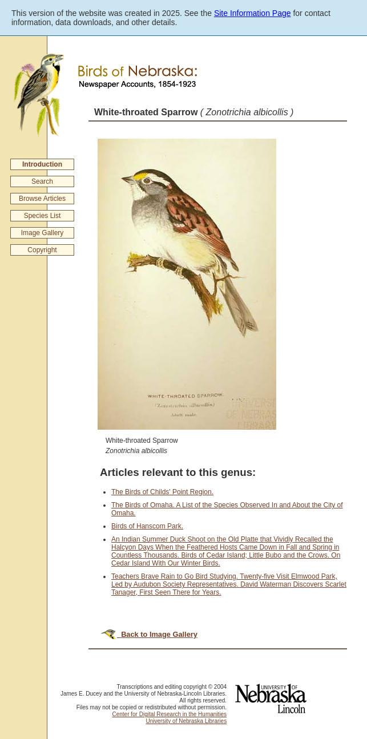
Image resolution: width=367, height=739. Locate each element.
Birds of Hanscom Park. (147, 526)
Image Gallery (42, 233)
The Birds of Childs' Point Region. (162, 492)
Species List (42, 216)
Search (42, 181)
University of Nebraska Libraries (186, 721)
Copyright (42, 250)
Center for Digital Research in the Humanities (169, 714)
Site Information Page (252, 13)
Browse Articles (42, 199)
